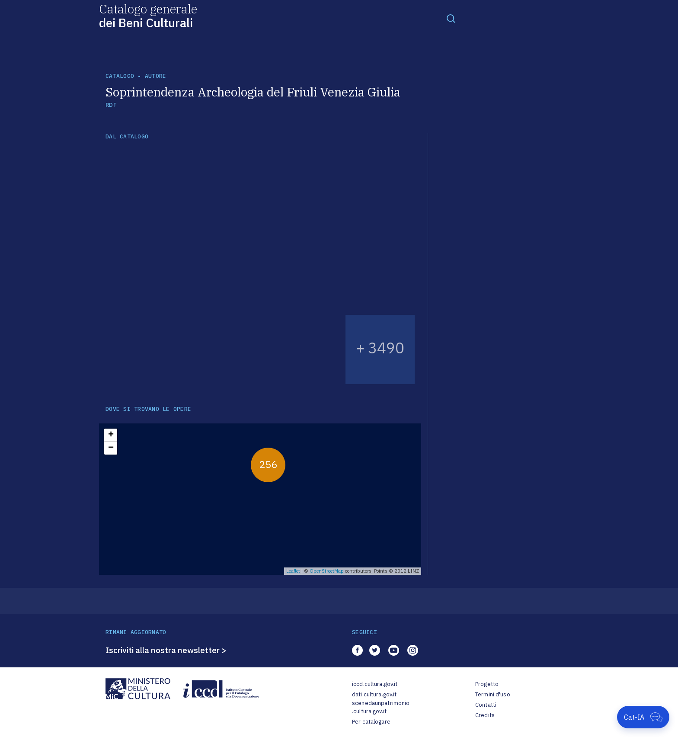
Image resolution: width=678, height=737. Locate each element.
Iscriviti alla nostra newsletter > (166, 650)
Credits (485, 715)
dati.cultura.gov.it (374, 694)
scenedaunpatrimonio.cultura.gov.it (380, 707)
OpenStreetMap (327, 571)
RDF (111, 105)
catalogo (120, 76)
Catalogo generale (148, 15)
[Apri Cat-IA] (643, 717)
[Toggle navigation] (451, 18)
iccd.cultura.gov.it (374, 684)
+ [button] (111, 435)
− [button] (111, 448)
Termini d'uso (492, 694)
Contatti (485, 704)
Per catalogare (371, 721)
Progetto (487, 684)
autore (155, 76)
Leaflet (293, 571)
